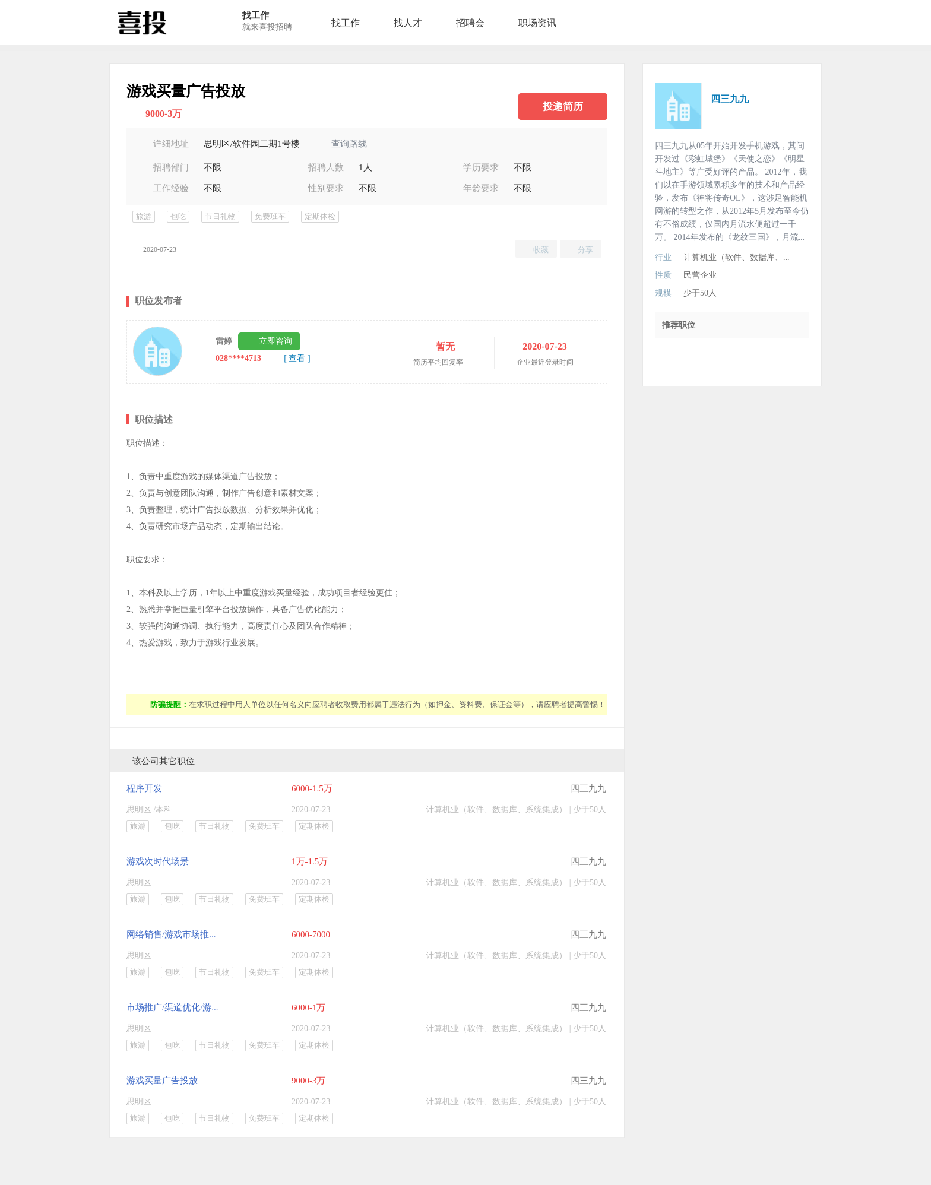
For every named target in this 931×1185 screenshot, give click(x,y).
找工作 (345, 23)
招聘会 (470, 23)
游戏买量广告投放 (162, 1080)
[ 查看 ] (297, 358)
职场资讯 (537, 23)
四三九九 (588, 788)
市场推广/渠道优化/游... (172, 1007)
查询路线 (349, 143)
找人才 (408, 23)
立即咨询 (275, 341)
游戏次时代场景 (157, 861)
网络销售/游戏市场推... (171, 934)
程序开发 (144, 788)
